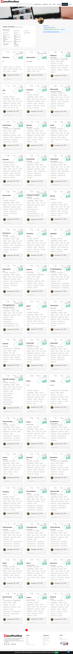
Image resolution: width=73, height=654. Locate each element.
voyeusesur (29, 105)
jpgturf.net (40, 321)
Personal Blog (52, 271)
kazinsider (5, 175)
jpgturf (28, 323)
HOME (14, 101)
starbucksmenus (16, 543)
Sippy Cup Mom (30, 57)
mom (39, 66)
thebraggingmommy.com (8, 319)
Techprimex (29, 233)
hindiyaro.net (40, 283)
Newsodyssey (6, 233)
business (8, 71)
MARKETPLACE (37, 4)
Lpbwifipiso (53, 233)
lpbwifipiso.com (65, 247)
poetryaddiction (40, 505)
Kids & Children (29, 61)
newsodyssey (5, 249)
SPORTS (66, 65)
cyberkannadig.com (66, 503)
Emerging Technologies (30, 565)
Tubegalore (53, 55)
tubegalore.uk (64, 67)
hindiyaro (42, 285)
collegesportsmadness (31, 211)
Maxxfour (29, 125)
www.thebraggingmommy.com (9, 323)
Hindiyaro (29, 269)
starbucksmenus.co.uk (7, 541)
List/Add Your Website (63, 639)
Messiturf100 (6, 195)
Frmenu (28, 422)
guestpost (29, 71)
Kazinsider (6, 159)
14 (46, 630)
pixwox (41, 401)
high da (33, 71)
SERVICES (45, 4)
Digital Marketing (53, 493)
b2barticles (5, 66)
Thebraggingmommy (9, 305)
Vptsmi (28, 563)
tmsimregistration (40, 541)
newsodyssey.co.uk (18, 245)
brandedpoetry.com (66, 433)
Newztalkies (53, 457)
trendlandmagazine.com (55, 283)
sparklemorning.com (7, 611)
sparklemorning (6, 613)
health (10, 66)
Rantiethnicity (30, 159)
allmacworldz (53, 103)
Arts (3, 61)
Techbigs (52, 381)
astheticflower (15, 139)
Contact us (28, 642)
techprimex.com (41, 247)
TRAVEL (58, 67)
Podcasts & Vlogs (53, 57)
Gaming (27, 92)
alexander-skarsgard (7, 395)
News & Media (5, 235)
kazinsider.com (17, 173)
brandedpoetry (54, 435)
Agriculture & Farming (30, 600)
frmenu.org (40, 435)
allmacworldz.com (65, 101)
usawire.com (16, 469)
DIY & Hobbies (5, 127)
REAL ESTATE (61, 65)
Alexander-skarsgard (9, 379)
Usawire (5, 457)
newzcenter (53, 577)
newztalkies (61, 471)
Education (52, 599)
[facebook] (6, 644)
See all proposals (54, 79)
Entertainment (29, 197)
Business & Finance (30, 424)
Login (70, 4)
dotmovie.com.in (54, 613)
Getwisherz (6, 492)
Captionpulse (54, 343)
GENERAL (5, 101)
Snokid (52, 125)
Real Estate (28, 309)
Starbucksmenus (7, 527)
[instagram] (10, 644)
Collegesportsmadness (32, 195)
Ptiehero (28, 597)
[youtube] (13, 644)
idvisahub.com (17, 357)
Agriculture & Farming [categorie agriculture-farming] (46, 638)
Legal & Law (28, 493)
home (32, 66)
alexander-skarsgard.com (8, 393)
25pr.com (16, 105)
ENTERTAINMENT (6, 166)
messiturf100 (5, 211)
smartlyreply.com (41, 355)
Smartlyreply (30, 343)
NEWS (54, 4)
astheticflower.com (18, 137)
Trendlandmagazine (55, 269)
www (42, 213)
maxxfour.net (40, 137)
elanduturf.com (41, 469)
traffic (38, 71)
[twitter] (8, 644)
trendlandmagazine (65, 283)
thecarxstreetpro (16, 435)
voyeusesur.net (41, 103)
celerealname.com (65, 319)
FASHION (52, 61)
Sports (27, 459)
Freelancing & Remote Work (55, 91)
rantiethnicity (29, 173)
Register (65, 4)
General (51, 345)
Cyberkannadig (54, 491)
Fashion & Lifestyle (30, 272)
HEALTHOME (53, 63)
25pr (4, 90)
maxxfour (29, 139)
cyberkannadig (54, 505)
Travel (51, 236)
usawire (4, 471)
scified (4, 577)
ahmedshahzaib (10, 75)
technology (14, 71)
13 (43, 630)
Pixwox (28, 381)
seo (13, 66)
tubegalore (60, 69)
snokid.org (64, 137)
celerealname (53, 321)
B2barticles (6, 57)
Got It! (56, 652)
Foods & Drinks (29, 161)
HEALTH (9, 101)
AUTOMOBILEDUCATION (7, 128)
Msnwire (52, 196)
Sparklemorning (7, 597)
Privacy (27, 639)
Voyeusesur (29, 90)
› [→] (48, 630)
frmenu (28, 437)
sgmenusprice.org (18, 281)
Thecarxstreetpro (8, 421)
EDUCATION (12, 96)
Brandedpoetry (54, 421)
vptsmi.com (40, 575)
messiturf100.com (17, 209)
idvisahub (12, 359)
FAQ (27, 638)
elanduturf (29, 471)
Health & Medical (29, 529)
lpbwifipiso (53, 249)
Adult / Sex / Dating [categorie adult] (46, 637)
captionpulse (53, 357)
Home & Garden (53, 127)
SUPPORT (59, 4)
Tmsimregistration (31, 527)
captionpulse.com (65, 355)
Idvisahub (5, 343)
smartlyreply (29, 357)
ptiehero (28, 613)
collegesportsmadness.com (32, 209)
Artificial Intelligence (54, 161)
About (27, 637)
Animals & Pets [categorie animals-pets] (45, 639)
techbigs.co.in (64, 399)
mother (42, 66)
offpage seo (18, 66)
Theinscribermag (55, 527)
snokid (52, 139)
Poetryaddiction (31, 491)
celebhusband (53, 173)
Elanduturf (29, 457)
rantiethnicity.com (41, 171)
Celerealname (54, 305)
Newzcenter (53, 563)
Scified (4, 563)
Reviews (27, 643)
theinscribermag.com (55, 541)
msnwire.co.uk (64, 211)
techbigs (66, 401)
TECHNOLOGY (53, 67)
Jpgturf (28, 306)
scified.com (16, 575)
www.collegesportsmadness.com (33, 213)
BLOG (50, 4)
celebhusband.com (65, 171)
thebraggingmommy (7, 321)
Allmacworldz (54, 89)
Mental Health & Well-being (8, 307)
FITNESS (57, 61)
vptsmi (28, 577)
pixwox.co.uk (40, 399)
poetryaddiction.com (31, 505)
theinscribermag (64, 541)
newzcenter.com (65, 575)
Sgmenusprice (7, 269)
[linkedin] (4, 644)
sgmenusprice (6, 283)
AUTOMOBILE (5, 96)
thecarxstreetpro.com (7, 435)
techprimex (29, 249)
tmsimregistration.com (31, 541)
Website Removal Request (30, 644)
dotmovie (60, 613)
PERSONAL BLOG (54, 65)
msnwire (66, 213)
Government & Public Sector (8, 162)
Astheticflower (7, 125)
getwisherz (5, 507)
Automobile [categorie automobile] (45, 643)
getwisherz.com (17, 505)
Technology (28, 236)
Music (4, 93)
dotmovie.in (64, 609)
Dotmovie (53, 597)
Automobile (5, 423)
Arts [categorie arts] (43, 642)
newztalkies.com (65, 469)
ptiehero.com (40, 611)
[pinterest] (15, 644)
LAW (58, 63)
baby (35, 66)
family (4, 71)
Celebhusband (54, 159)
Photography (5, 459)
